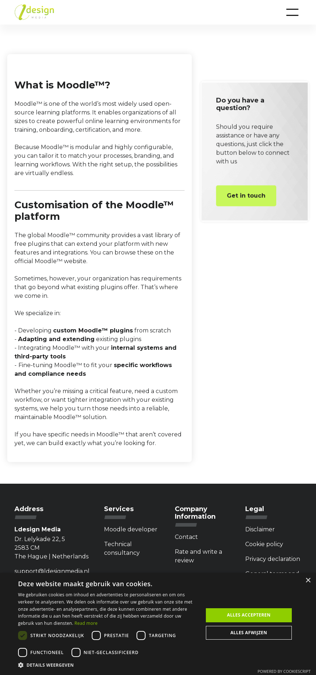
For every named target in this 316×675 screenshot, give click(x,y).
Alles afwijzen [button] (248, 633)
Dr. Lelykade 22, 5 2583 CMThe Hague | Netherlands (51, 548)
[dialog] (158, 624)
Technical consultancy (122, 548)
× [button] (308, 580)
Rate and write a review (198, 556)
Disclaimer (260, 529)
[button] (292, 12)
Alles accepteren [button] (248, 615)
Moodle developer (130, 529)
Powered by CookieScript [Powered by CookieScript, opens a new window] (284, 671)
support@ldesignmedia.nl (52, 571)
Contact (186, 537)
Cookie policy (264, 544)
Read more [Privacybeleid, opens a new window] (86, 623)
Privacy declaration (272, 559)
